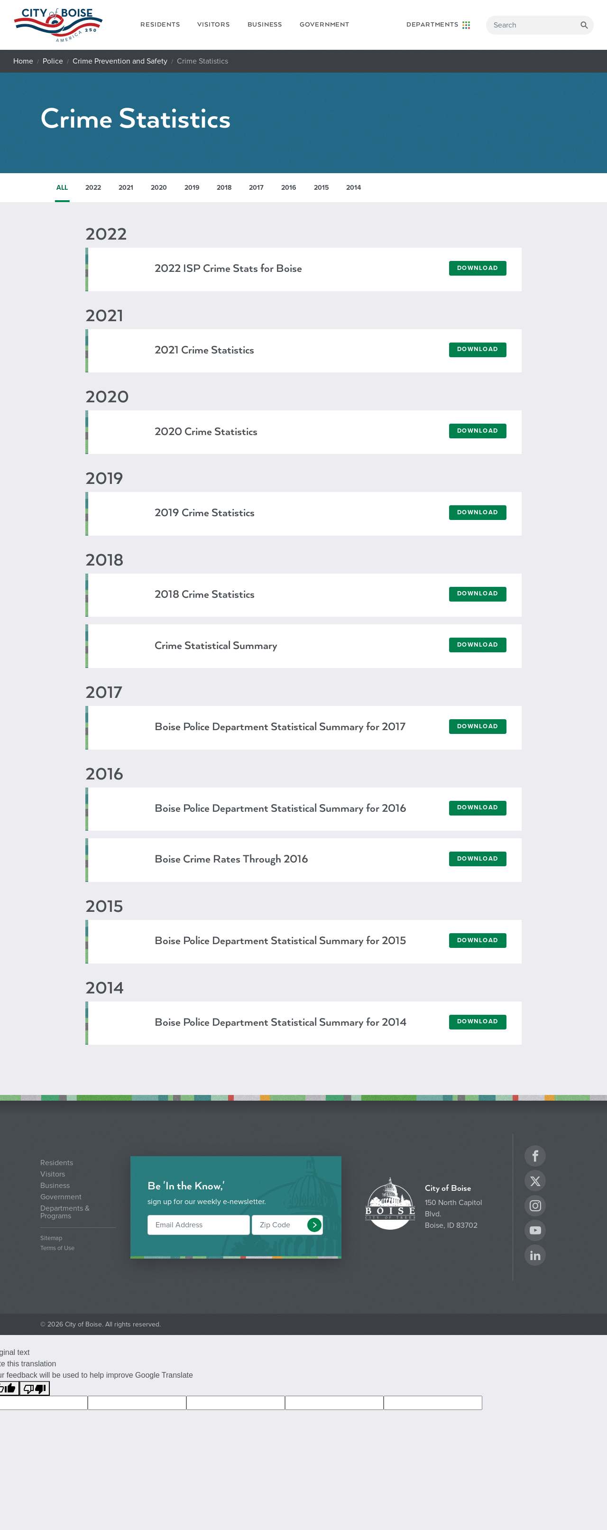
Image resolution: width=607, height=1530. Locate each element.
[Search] (540, 25)
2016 (288, 188)
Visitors (213, 24)
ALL (62, 188)
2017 (256, 188)
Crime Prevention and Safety (120, 61)
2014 (353, 188)
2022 (93, 188)
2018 (224, 188)
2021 (126, 188)
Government (324, 24)
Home (23, 61)
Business (265, 24)
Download (477, 268)
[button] (314, 1225)
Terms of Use (57, 1248)
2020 (159, 188)
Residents (160, 24)
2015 (321, 188)
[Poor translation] (34, 1388)
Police (53, 61)
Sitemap (51, 1238)
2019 (192, 188)
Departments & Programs (65, 1212)
